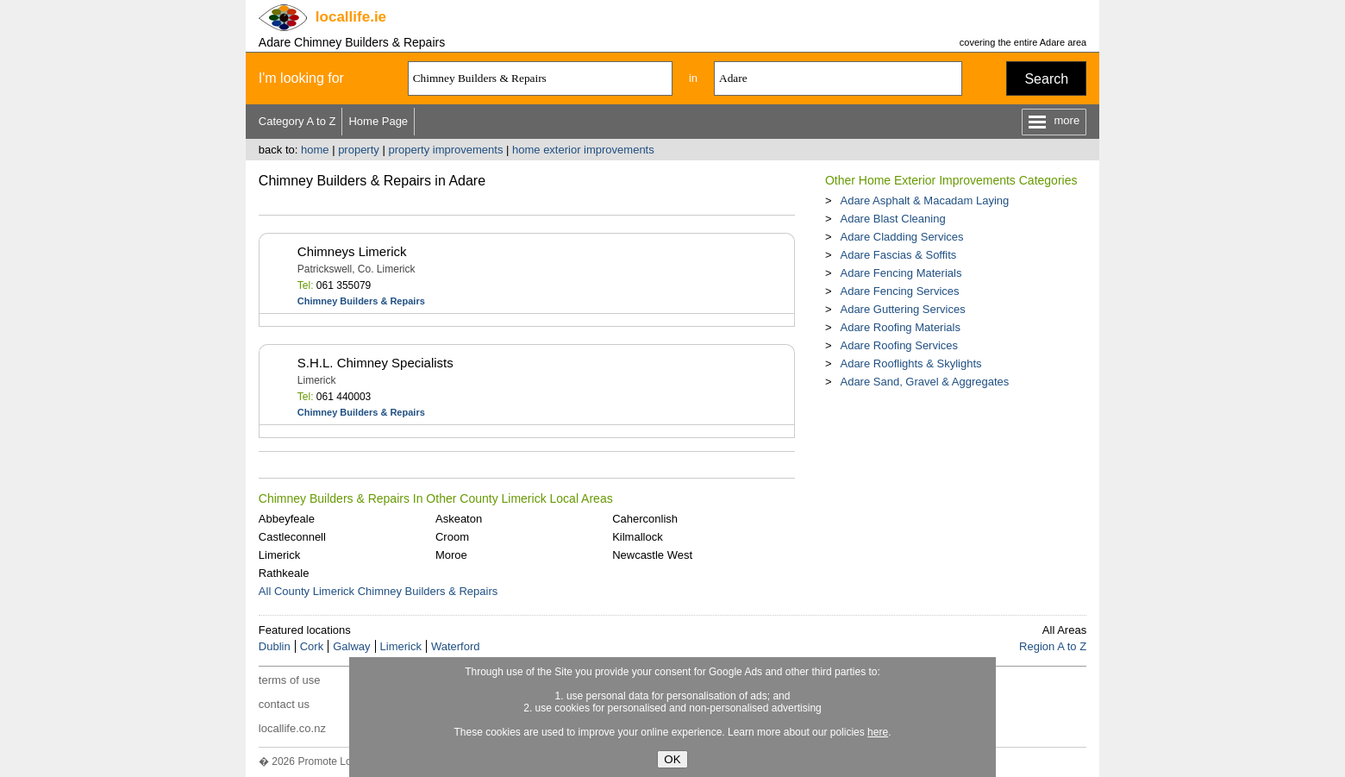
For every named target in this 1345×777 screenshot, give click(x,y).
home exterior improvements (583, 149)
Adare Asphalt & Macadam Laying (924, 200)
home (315, 149)
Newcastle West (652, 554)
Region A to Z (1052, 646)
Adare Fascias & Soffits (898, 254)
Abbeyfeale (287, 518)
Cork (311, 646)
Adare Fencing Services (899, 291)
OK (672, 759)
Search (1046, 79)
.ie (351, 17)
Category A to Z (297, 121)
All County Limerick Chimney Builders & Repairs (378, 591)
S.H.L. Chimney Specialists (375, 362)
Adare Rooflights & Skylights (910, 363)
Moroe (451, 554)
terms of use (290, 680)
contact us (284, 704)
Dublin (275, 646)
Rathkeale (284, 573)
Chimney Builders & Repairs (361, 301)
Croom (452, 536)
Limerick (279, 554)
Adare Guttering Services (902, 309)
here (877, 732)
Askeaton (458, 518)
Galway (351, 646)
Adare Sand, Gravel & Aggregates (924, 381)
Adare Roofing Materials (900, 327)
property (358, 149)
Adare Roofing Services (899, 345)
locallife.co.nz (292, 728)
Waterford (455, 646)
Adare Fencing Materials (900, 272)
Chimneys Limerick (352, 251)
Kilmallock (637, 536)
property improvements (445, 149)
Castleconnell (292, 536)
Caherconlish (645, 518)
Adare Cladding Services (901, 236)
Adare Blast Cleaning (892, 218)
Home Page (378, 121)
